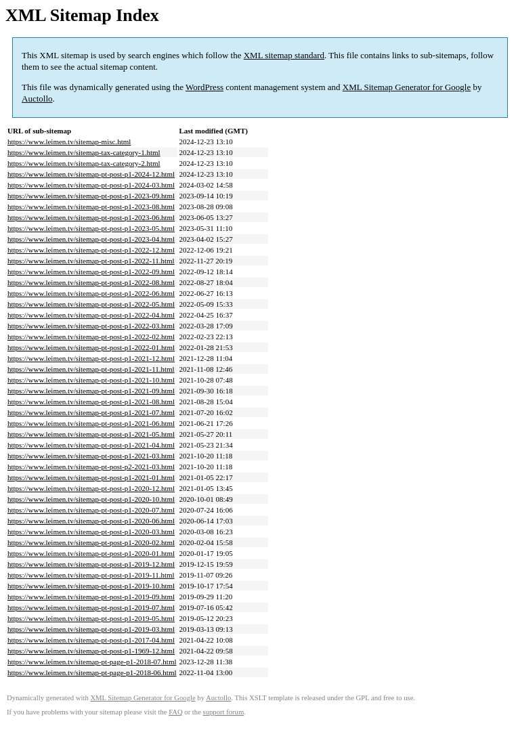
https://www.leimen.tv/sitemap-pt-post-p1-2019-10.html (91, 586)
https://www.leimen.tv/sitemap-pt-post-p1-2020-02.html (91, 542)
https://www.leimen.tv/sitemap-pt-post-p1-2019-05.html (91, 618)
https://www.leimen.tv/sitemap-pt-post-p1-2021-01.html (91, 477)
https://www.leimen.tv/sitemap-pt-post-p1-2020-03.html (91, 532)
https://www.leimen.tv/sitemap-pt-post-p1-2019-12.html (91, 564)
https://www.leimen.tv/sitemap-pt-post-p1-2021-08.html (91, 402)
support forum (223, 712)
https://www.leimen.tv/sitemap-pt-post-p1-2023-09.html (91, 196)
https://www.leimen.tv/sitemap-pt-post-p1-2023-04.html (91, 239)
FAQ (176, 712)
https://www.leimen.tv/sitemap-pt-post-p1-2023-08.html (91, 206)
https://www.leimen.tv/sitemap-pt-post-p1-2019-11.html (91, 575)
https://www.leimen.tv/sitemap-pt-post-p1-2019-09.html (91, 597)
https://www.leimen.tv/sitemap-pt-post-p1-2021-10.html (91, 380)
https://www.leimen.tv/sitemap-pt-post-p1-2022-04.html (91, 315)
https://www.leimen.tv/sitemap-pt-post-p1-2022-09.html (91, 271)
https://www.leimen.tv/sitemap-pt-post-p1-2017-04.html (91, 640)
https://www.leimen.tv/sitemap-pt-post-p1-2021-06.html (91, 423)
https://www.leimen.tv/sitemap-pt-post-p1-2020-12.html (91, 488)
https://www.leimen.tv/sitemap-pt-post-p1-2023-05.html (91, 228)
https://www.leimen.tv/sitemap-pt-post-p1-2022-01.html (91, 347)
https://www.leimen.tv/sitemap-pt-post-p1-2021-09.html (91, 391)
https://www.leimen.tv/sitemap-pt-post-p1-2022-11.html (91, 261)
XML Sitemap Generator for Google (407, 87)
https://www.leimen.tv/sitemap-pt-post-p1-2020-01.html (91, 553)
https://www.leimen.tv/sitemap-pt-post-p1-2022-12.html (91, 250)
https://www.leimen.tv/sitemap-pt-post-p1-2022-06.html (91, 293)
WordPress (204, 87)
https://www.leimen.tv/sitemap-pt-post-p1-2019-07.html (91, 607)
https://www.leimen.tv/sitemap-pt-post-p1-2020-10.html (91, 499)
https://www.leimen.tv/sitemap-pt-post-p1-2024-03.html (91, 185)
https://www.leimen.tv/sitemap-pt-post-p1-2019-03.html (91, 629)
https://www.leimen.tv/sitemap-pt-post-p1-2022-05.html (91, 304)
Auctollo (37, 98)
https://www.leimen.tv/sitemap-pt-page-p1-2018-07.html (92, 662)
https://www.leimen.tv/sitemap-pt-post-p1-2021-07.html (91, 412)
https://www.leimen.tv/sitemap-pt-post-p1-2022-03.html (91, 326)
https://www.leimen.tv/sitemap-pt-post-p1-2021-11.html (91, 369)
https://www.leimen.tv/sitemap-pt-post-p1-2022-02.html (91, 336)
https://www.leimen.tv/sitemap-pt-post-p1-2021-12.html (91, 358)
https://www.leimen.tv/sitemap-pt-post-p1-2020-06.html (91, 521)
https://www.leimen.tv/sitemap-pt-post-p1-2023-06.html (91, 217)
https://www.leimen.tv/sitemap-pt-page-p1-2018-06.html (92, 672)
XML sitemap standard (284, 55)
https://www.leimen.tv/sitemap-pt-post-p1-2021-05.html (91, 434)
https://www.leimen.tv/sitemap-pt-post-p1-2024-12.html (91, 174)
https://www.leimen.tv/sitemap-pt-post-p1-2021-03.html (91, 456)
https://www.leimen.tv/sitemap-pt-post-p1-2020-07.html (91, 510)
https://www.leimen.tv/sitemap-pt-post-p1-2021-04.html (91, 445)
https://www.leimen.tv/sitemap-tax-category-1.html (83, 152)
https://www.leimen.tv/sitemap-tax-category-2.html (83, 163)
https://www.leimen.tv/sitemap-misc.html (69, 141)
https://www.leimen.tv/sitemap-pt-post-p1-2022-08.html (91, 282)
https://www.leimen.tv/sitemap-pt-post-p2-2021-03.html (91, 467)
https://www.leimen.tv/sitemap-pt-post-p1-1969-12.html (91, 651)
